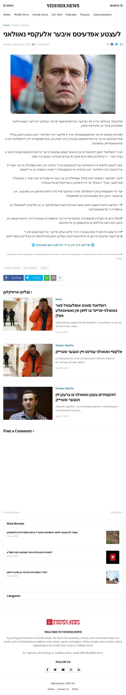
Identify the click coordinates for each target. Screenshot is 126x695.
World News (21, 14)
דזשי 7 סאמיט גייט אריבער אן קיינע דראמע (27, 572)
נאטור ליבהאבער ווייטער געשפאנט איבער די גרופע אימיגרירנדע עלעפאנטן (42, 532)
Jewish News (40, 14)
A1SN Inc (70, 683)
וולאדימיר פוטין (30, 268)
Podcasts (71, 14)
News (58, 299)
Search (114, 5)
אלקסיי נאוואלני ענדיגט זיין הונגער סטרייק (88, 351)
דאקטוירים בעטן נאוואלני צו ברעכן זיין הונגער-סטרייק (85, 397)
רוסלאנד (44, 268)
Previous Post (12, 512)
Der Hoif (57, 14)
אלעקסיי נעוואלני (20, 25)
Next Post (116, 512)
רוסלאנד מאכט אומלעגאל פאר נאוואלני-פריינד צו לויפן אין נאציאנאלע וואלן (86, 310)
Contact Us (63, 689)
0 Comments (42, 44)
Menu (10, 5)
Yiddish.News (63, 5)
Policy (75, 689)
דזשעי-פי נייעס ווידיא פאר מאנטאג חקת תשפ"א (29, 552)
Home (6, 14)
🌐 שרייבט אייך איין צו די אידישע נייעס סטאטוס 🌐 (63, 245)
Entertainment (103, 14)
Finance (85, 14)
